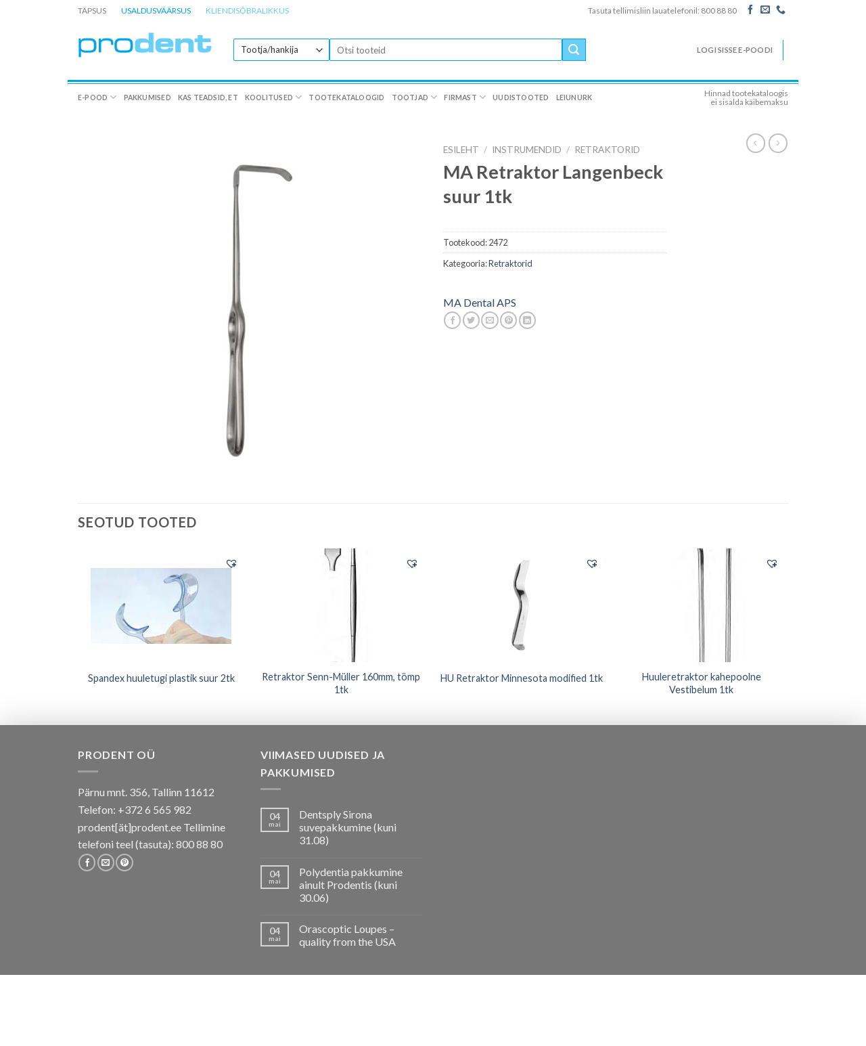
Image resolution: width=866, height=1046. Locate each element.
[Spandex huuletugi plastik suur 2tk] (161, 604)
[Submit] (573, 50)
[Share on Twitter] (471, 320)
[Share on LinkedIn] (527, 320)
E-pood (97, 97)
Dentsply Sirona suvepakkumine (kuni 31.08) (347, 827)
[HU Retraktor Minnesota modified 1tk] (521, 605)
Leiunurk (574, 97)
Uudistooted (521, 97)
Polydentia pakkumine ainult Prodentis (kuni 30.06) (351, 884)
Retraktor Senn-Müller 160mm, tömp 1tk (341, 683)
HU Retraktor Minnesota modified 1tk (521, 678)
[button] (231, 563)
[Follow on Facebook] (750, 10)
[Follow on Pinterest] (124, 862)
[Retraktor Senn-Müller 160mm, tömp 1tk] (341, 605)
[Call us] (780, 10)
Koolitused (273, 97)
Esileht (461, 149)
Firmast (465, 97)
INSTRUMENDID (527, 149)
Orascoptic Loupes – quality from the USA (347, 935)
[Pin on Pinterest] (508, 320)
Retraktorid (607, 149)
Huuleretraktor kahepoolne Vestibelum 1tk (701, 683)
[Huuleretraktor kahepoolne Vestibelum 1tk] (701, 605)
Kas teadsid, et (208, 97)
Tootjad (415, 97)
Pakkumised (147, 97)
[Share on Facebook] (452, 320)
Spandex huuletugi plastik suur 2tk (161, 678)
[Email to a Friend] (489, 320)
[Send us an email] (765, 10)
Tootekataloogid (346, 97)
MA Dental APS (479, 302)
